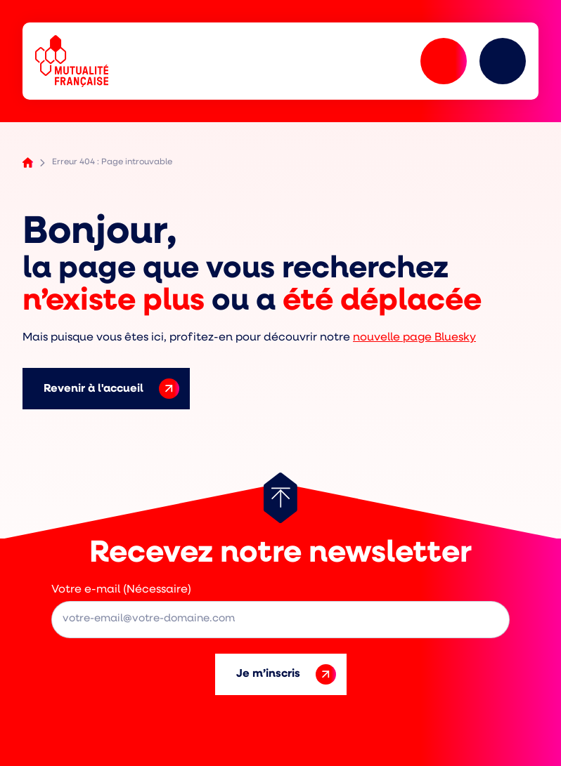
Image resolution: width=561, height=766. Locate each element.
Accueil (27, 162)
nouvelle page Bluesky (414, 337)
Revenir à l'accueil (111, 388)
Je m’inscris (286, 674)
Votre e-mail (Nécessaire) (121, 589)
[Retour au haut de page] (280, 498)
